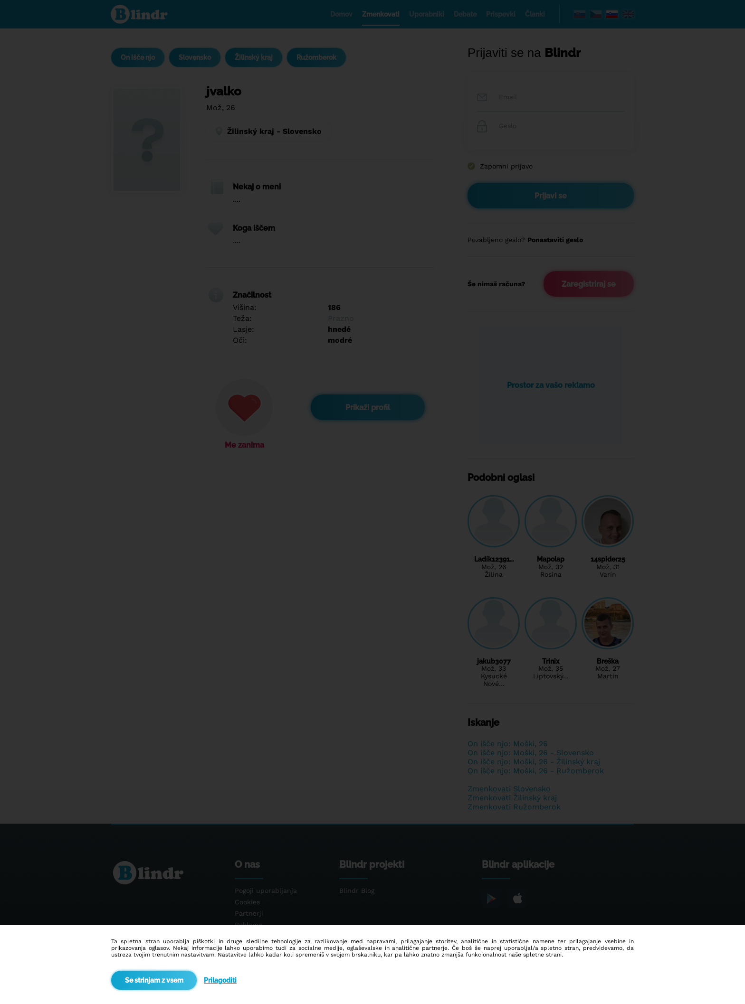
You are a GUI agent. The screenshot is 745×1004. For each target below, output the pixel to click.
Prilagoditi (220, 980)
